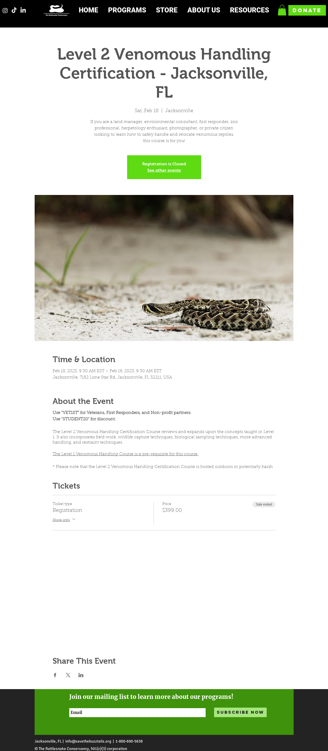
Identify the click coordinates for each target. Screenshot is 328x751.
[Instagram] (5, 10)
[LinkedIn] (23, 10)
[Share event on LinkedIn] (81, 675)
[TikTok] (14, 10)
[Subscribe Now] (240, 712)
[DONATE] (307, 10)
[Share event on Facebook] (55, 675)
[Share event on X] (68, 675)
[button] (131, 10)
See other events (164, 170)
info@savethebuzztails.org (88, 741)
